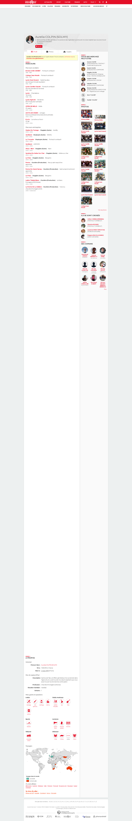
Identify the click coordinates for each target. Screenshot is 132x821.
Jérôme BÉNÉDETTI (93, 256)
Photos (51, 52)
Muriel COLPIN (91, 68)
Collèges (50, 6)
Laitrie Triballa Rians (32, 180)
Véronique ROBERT (94, 283)
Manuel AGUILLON (85, 269)
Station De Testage (32, 130)
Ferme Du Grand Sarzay (34, 169)
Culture (67, 2)
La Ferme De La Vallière (34, 187)
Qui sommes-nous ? (31, 807)
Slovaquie (70, 786)
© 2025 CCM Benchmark (70, 808)
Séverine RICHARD (93, 224)
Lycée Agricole (31, 100)
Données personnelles (80, 807)
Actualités (48, 2)
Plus (93, 2)
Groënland (43, 793)
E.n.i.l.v (28, 119)
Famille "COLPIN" (92, 100)
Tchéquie (28, 787)
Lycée (28, 93)
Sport (58, 2)
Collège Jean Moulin (32, 75)
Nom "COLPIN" (91, 95)
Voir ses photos (102, 210)
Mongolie (53, 793)
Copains (68, 52)
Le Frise (28, 158)
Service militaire (85, 6)
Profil (35, 52)
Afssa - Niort (30, 148)
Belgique (40, 786)
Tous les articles (64, 807)
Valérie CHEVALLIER (84, 283)
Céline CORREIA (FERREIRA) (95, 219)
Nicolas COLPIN (91, 88)
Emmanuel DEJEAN (85, 255)
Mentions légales (101, 807)
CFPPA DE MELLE (31, 106)
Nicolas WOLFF (103, 269)
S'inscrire (27, 6)
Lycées (44, 6)
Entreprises (74, 6)
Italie (45, 786)
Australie (37, 793)
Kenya (48, 793)
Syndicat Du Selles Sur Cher (35, 153)
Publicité (47, 807)
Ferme (28, 162)
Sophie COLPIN (91, 78)
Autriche (34, 786)
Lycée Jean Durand (32, 80)
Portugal (55, 786)
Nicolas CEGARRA (94, 269)
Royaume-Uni (63, 786)
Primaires (57, 6)
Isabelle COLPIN (92, 83)
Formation (52, 807)
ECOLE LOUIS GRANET (33, 71)
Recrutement (71, 807)
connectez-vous (68, 56)
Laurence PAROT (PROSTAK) (96, 230)
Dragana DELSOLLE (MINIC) (95, 235)
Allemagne (29, 786)
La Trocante (30, 139)
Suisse (75, 786)
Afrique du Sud (30, 793)
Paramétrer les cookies (91, 807)
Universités (65, 6)
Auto (85, 2)
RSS (43, 807)
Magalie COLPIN (92, 72)
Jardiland (29, 135)
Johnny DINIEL (85, 119)
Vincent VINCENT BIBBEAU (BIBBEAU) (103, 285)
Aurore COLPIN (91, 62)
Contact (39, 807)
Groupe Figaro (60, 808)
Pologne (49, 786)
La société (57, 807)
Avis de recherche (98, 6)
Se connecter (36, 6)
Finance (77, 2)
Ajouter (40, 46)
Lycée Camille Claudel (33, 86)
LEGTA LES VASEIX (32, 113)
